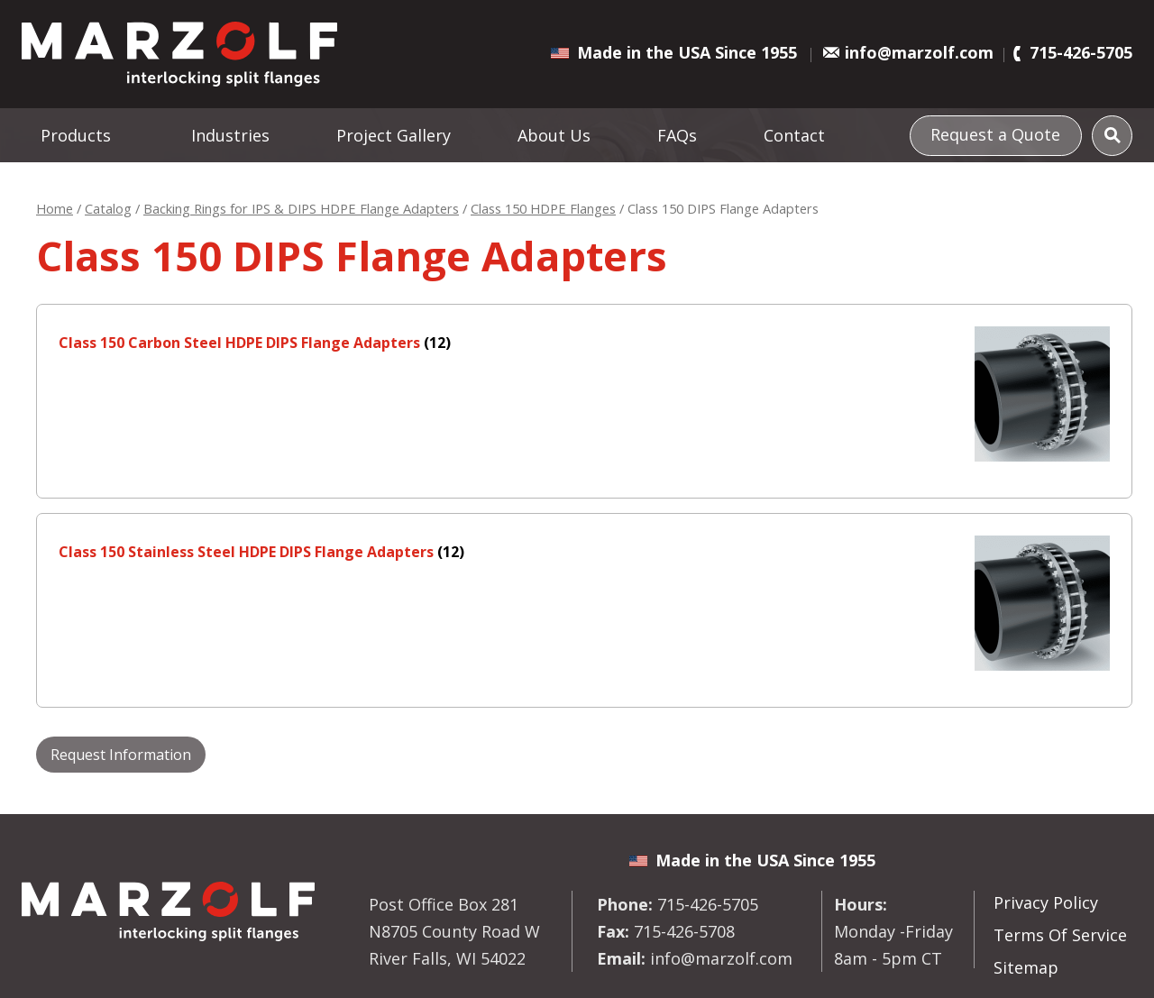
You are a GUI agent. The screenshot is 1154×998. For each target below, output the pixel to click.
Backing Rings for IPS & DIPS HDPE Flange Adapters (301, 208)
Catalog (108, 208)
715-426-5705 (1081, 52)
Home (54, 208)
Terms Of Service (1060, 935)
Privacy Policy (1046, 902)
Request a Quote (995, 133)
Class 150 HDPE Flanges (543, 208)
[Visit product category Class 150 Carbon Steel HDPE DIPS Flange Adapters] (584, 342)
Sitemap (1026, 967)
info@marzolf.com (919, 52)
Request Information (120, 755)
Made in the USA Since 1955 (687, 52)
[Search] (1112, 135)
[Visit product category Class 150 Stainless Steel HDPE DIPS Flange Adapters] (584, 552)
